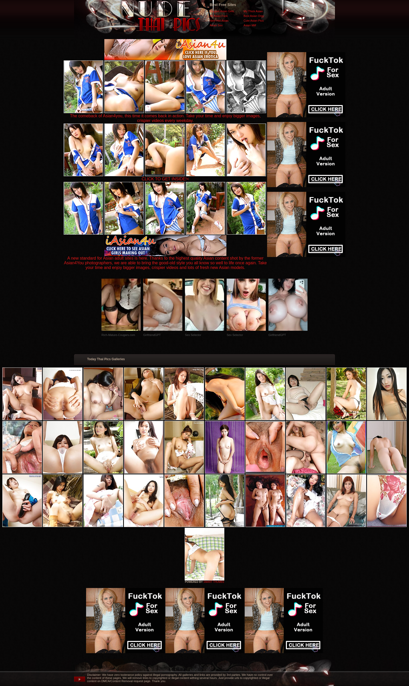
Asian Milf (250, 25)
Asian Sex (216, 25)
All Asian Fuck (219, 15)
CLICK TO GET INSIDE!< (165, 179)
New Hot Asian (219, 20)
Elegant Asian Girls (222, 11)
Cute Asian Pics (254, 20)
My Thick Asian (253, 11)
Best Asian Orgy (254, 15)
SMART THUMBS (213, 581)
